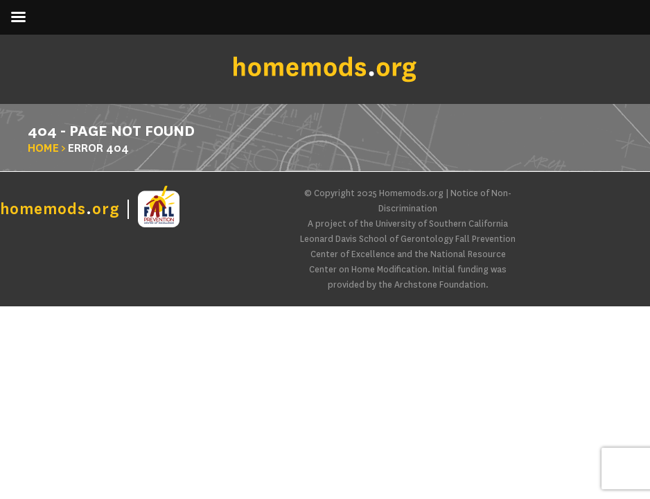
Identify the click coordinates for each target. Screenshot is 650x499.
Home (43, 148)
